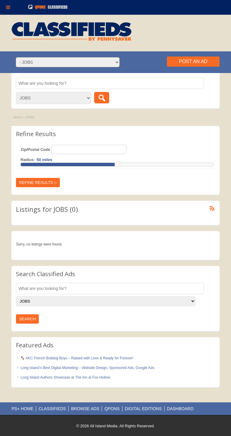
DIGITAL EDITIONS (143, 408)
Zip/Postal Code (35, 149)
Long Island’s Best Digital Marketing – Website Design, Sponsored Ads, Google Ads (87, 368)
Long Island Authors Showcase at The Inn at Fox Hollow (65, 377)
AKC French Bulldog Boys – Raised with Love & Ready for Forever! (77, 358)
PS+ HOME (22, 408)
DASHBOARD (180, 408)
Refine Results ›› (38, 182)
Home (17, 117)
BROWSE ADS (85, 408)
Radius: (27, 159)
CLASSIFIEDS (52, 408)
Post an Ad (193, 61)
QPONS (112, 408)
